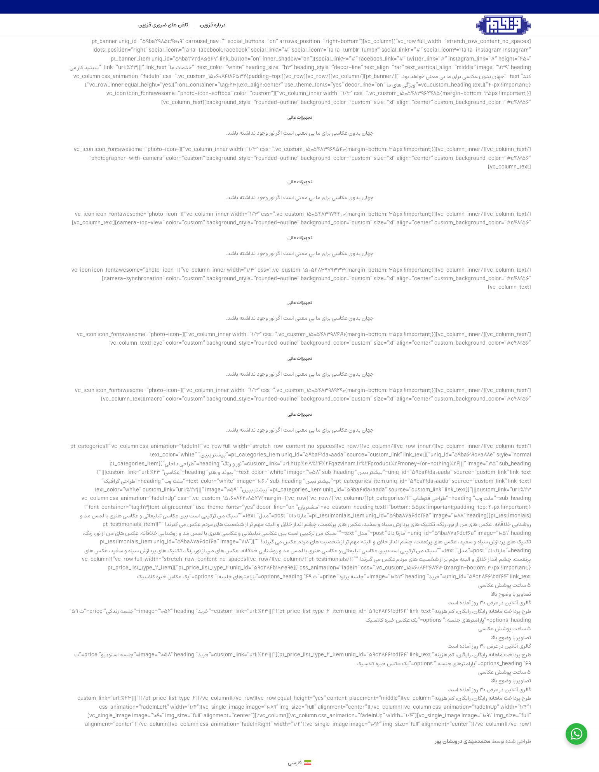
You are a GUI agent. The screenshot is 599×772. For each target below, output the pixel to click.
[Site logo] (503, 25)
